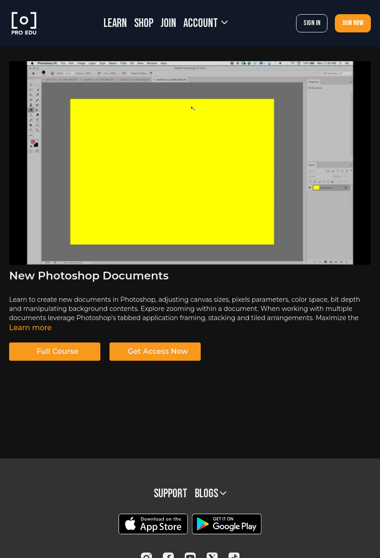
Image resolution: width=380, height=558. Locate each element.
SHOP (143, 23)
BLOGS (210, 494)
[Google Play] (227, 524)
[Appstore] (153, 524)
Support (170, 494)
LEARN (115, 23)
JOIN (168, 23)
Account (205, 23)
